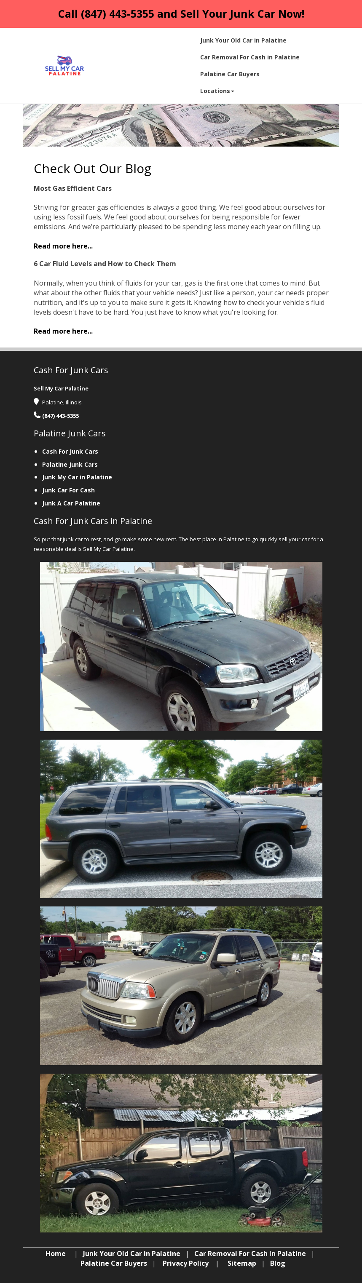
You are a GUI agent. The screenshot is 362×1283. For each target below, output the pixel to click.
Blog (277, 1263)
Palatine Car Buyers (113, 1263)
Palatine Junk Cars (70, 464)
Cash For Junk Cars (70, 451)
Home (56, 1253)
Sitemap (242, 1263)
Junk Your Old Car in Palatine (131, 1253)
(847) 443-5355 (117, 13)
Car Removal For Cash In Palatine (250, 1253)
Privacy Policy (186, 1263)
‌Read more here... (63, 246)
